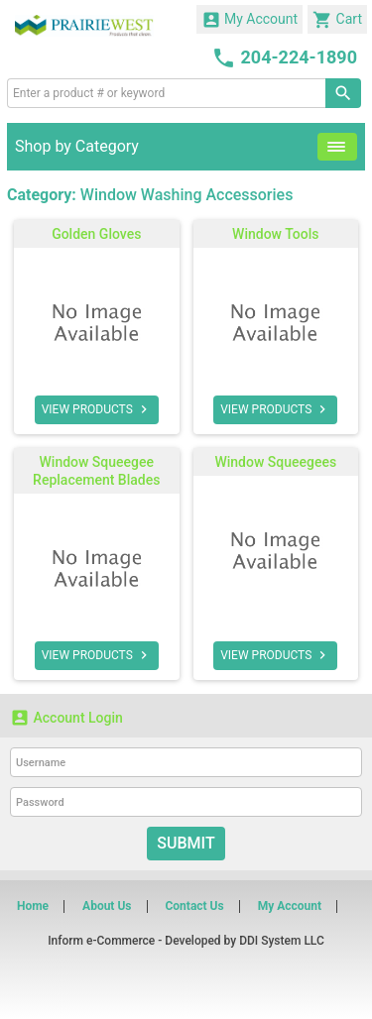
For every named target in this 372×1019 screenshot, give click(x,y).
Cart (337, 20)
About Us (106, 906)
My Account (250, 20)
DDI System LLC (281, 941)
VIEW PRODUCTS (97, 409)
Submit (185, 843)
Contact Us (194, 906)
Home (33, 906)
